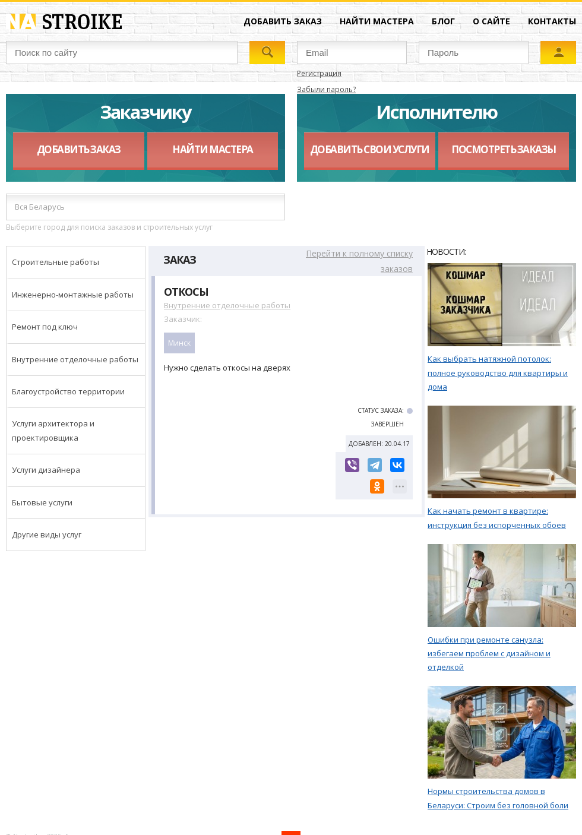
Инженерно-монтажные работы (73, 294)
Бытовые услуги (42, 502)
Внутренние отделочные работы (75, 359)
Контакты (552, 21)
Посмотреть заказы (503, 149)
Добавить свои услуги (369, 149)
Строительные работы (55, 262)
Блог (443, 21)
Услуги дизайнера (46, 469)
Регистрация (319, 73)
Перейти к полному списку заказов (359, 261)
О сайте (491, 21)
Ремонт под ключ (45, 326)
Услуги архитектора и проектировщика (53, 430)
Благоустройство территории (68, 391)
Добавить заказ (282, 21)
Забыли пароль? (326, 89)
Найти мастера (377, 21)
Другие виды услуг (46, 534)
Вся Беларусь (40, 206)
